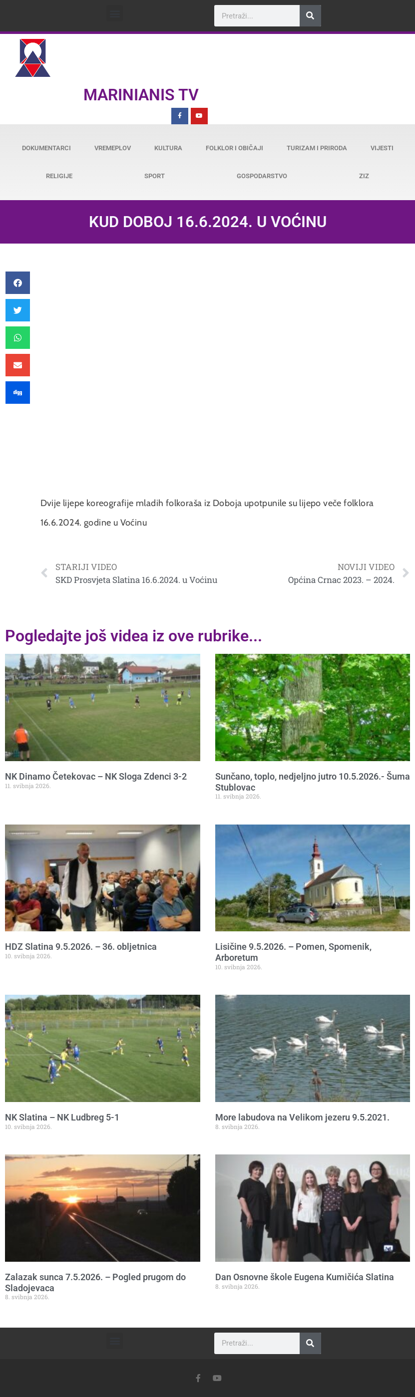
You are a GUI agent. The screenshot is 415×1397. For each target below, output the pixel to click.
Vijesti (382, 148)
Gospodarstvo (262, 176)
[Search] (310, 15)
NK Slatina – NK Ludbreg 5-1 (62, 1117)
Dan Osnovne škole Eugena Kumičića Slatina (304, 1277)
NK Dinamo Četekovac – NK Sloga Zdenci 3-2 (96, 776)
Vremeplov (112, 148)
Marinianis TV (141, 94)
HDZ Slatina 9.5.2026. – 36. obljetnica (81, 946)
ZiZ (364, 176)
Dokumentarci (46, 148)
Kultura (168, 148)
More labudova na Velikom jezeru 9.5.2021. (302, 1117)
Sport (154, 176)
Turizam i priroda (317, 148)
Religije (59, 176)
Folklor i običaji (234, 148)
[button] (114, 13)
